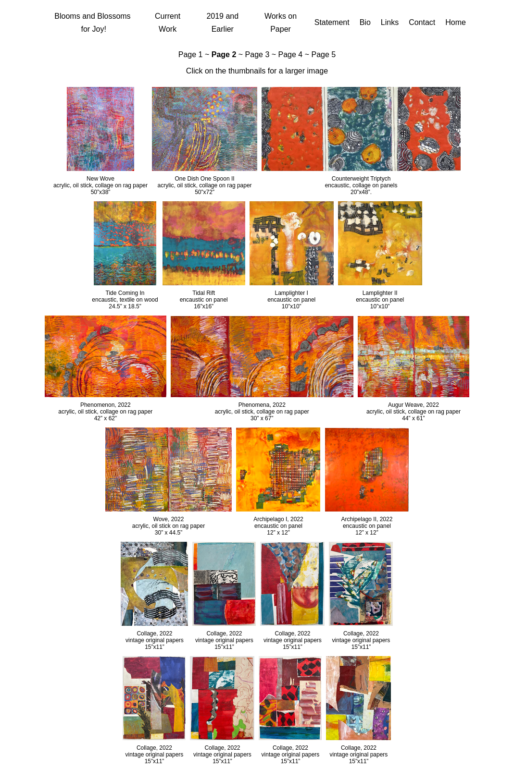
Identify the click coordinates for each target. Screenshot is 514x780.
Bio (365, 22)
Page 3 (257, 54)
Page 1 (190, 54)
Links (390, 22)
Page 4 (290, 54)
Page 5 (323, 54)
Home (455, 22)
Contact (422, 22)
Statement (332, 22)
